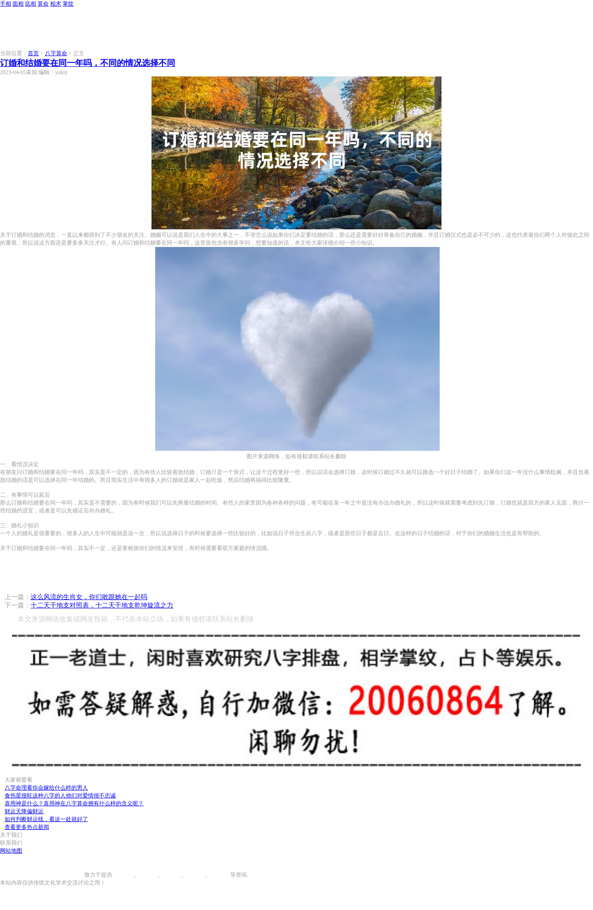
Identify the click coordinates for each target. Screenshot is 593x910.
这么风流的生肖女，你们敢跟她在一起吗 (89, 597)
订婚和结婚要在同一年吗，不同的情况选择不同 (87, 63)
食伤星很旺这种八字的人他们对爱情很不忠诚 (60, 795)
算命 (43, 3)
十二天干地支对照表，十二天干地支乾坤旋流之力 (102, 605)
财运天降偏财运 (24, 811)
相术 (55, 3)
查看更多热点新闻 (27, 827)
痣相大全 (170, 875)
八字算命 (56, 53)
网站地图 (11, 850)
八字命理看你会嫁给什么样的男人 (46, 787)
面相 (18, 3)
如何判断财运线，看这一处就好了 (46, 819)
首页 (33, 53)
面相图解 (147, 875)
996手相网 (71, 875)
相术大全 (219, 875)
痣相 (30, 3)
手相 (5, 3)
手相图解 (123, 875)
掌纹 (68, 3)
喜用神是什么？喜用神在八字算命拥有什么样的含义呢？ (74, 803)
